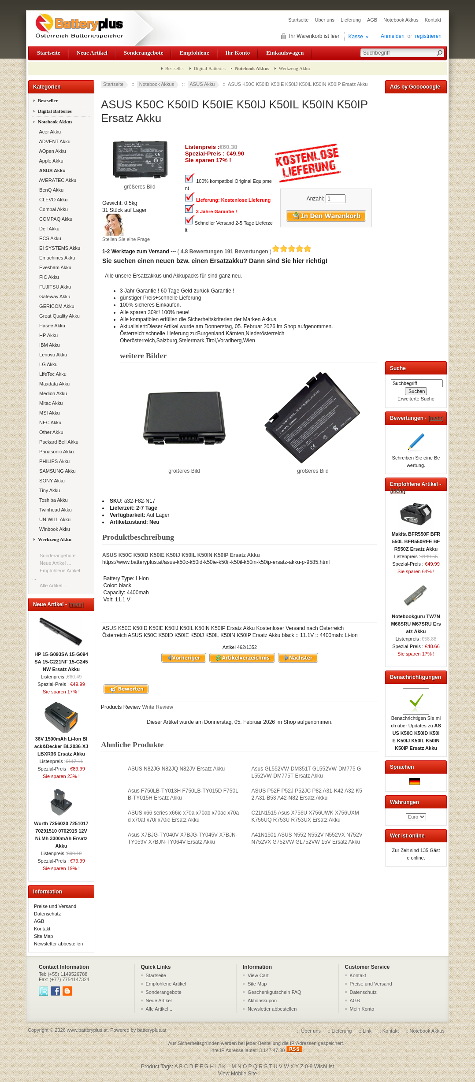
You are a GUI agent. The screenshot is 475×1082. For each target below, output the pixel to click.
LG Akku (47, 364)
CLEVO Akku (52, 199)
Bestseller (174, 68)
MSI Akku (48, 412)
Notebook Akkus (401, 19)
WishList (324, 1066)
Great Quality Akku (58, 316)
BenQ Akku (50, 190)
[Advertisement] (416, 225)
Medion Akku (52, 393)
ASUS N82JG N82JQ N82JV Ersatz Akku (176, 769)
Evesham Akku (54, 267)
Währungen (404, 802)
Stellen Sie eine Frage (126, 239)
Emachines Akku (56, 257)
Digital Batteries (209, 68)
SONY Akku (51, 480)
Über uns (324, 19)
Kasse (356, 36)
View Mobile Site (237, 1074)
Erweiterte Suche (415, 398)
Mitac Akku (50, 403)
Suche (398, 368)
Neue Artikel (92, 52)
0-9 (308, 1066)
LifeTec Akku (52, 374)
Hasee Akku (51, 325)
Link (367, 1031)
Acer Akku (49, 131)
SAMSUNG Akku (56, 471)
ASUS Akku (202, 84)
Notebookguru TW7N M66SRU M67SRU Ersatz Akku (416, 621)
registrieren (428, 36)
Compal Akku (52, 209)
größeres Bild (184, 468)
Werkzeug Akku (294, 68)
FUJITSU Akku (54, 286)
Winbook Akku (53, 529)
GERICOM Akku (55, 306)
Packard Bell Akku (57, 442)
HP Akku (47, 335)
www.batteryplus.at (87, 1030)
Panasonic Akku (55, 451)
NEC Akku (49, 422)
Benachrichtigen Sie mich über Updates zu (416, 730)
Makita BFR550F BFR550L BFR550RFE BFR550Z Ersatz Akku (416, 539)
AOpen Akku (51, 151)
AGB (372, 19)
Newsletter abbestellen (58, 943)
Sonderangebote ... (60, 555)
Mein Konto (362, 1009)
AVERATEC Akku (56, 180)
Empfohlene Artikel (166, 983)
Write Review (157, 707)
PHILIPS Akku (53, 461)
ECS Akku (49, 238)
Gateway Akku (53, 296)
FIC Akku (48, 277)
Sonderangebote (143, 52)
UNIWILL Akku (54, 519)
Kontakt (433, 19)
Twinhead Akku (54, 509)
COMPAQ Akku (54, 219)
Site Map (43, 936)
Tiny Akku (48, 490)
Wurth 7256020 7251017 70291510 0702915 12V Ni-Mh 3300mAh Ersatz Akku (61, 832)
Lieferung (351, 19)
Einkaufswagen (285, 52)
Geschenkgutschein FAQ (274, 992)
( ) (244, 251)
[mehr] (75, 604)
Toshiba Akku (52, 500)
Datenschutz (47, 913)
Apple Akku (50, 160)
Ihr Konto (238, 52)
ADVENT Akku (54, 141)
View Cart (258, 975)
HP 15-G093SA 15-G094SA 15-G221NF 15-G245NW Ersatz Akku (61, 659)
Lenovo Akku (52, 354)
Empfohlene (194, 52)
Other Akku (50, 432)
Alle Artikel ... (54, 585)
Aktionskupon (262, 1000)
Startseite (298, 19)
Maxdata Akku (53, 383)
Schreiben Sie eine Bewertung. (416, 459)
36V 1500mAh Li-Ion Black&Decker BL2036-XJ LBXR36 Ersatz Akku (61, 743)
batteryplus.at (151, 1030)
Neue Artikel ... (55, 563)
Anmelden (392, 36)
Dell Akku (48, 228)
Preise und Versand (55, 906)
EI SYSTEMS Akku (58, 248)
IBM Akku (48, 345)
